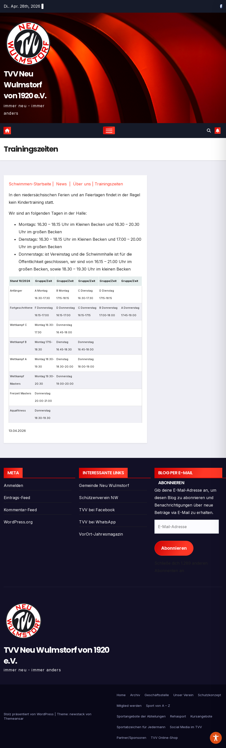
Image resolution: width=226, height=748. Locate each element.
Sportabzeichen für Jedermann (141, 727)
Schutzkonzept (209, 695)
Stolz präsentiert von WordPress (29, 714)
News (61, 183)
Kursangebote (201, 716)
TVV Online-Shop (164, 738)
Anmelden (13, 485)
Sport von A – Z (158, 706)
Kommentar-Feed (20, 509)
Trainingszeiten (109, 183)
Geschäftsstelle (157, 695)
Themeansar (14, 718)
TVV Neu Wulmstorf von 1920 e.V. (25, 85)
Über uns (82, 183)
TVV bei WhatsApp (97, 521)
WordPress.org (18, 521)
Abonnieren (174, 548)
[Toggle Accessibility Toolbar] (215, 737)
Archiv (135, 695)
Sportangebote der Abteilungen (141, 716)
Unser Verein (183, 695)
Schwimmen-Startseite (30, 183)
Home (121, 695)
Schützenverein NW (98, 497)
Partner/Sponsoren (131, 738)
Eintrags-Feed (17, 497)
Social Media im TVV (186, 727)
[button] (209, 130)
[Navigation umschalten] (109, 130)
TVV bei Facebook (97, 509)
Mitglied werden (129, 706)
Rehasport (178, 716)
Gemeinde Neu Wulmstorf (104, 485)
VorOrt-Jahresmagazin (101, 534)
